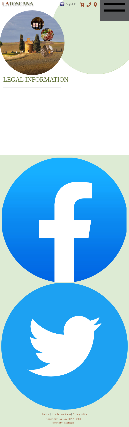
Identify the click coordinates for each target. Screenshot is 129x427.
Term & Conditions (61, 414)
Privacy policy (80, 414)
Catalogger (69, 422)
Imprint (46, 414)
